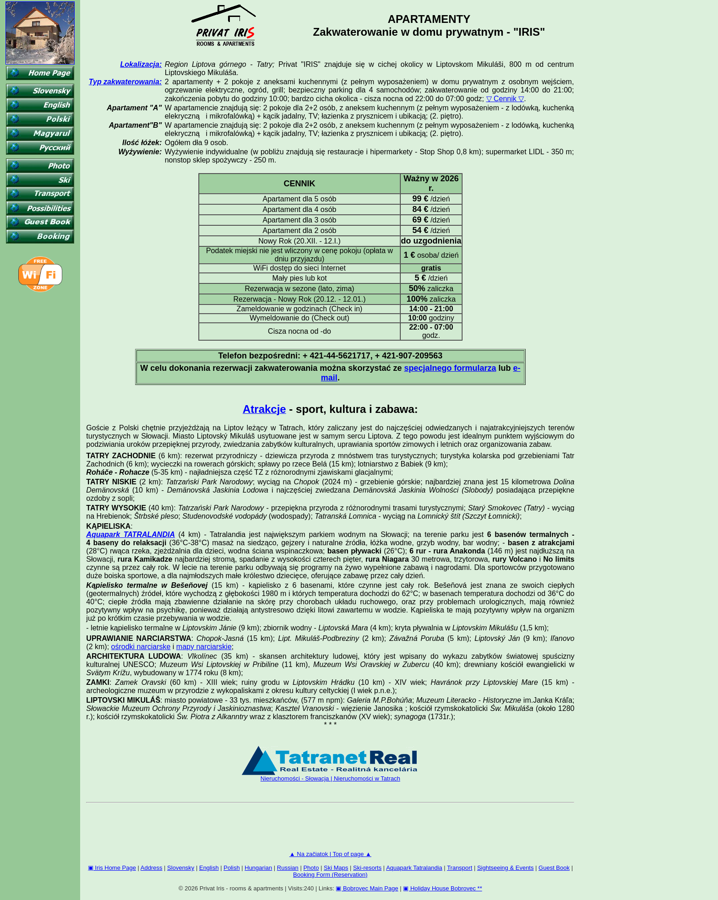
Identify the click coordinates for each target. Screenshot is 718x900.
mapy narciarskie (204, 647)
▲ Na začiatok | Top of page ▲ (330, 854)
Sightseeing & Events (505, 867)
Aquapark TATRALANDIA (130, 534)
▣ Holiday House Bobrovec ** (442, 888)
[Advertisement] (330, 828)
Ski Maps (336, 867)
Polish (231, 867)
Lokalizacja (139, 64)
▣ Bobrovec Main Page (367, 888)
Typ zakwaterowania (124, 82)
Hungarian (258, 867)
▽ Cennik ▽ (505, 99)
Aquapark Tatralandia (414, 867)
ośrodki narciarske (141, 647)
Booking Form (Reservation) (330, 874)
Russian (288, 867)
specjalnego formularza (450, 368)
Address (152, 867)
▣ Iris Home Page (112, 867)
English (209, 867)
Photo (311, 867)
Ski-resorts (367, 867)
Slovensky (180, 867)
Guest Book (554, 867)
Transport (459, 867)
